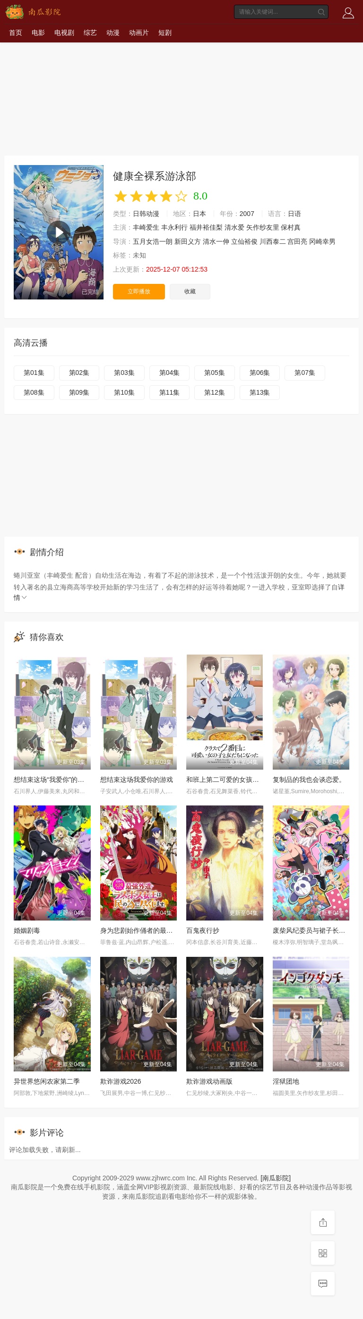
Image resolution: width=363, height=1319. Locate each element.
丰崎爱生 (146, 227)
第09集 (79, 392)
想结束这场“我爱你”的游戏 (52, 779)
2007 (247, 213)
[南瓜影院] (275, 1178)
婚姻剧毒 (27, 930)
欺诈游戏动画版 (209, 1081)
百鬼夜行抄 (202, 930)
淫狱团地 (286, 1081)
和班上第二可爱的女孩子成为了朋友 (239, 779)
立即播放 (139, 291)
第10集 (124, 392)
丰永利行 (174, 227)
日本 (199, 213)
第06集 (260, 372)
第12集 (214, 392)
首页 (15, 32)
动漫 (113, 32)
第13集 (260, 392)
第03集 (124, 372)
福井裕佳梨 (206, 227)
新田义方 (187, 241)
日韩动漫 (146, 213)
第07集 (304, 372)
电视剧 (64, 32)
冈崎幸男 (322, 241)
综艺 (90, 32)
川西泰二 (272, 241)
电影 (38, 32)
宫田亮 (297, 241)
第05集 (214, 372)
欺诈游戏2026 (120, 1081)
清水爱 (234, 227)
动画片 (139, 32)
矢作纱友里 (262, 227)
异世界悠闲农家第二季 (47, 1081)
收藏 (190, 291)
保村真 (291, 227)
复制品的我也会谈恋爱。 (309, 779)
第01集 (34, 372)
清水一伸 (216, 241)
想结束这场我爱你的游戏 (136, 779)
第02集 (79, 372)
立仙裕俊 (244, 241)
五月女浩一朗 (153, 241)
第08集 (34, 392)
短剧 (165, 32)
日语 (294, 213)
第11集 (169, 392)
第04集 (169, 372)
